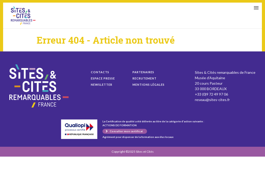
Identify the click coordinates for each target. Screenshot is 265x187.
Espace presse (103, 78)
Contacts (100, 72)
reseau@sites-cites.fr (212, 99)
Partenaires (143, 72)
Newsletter (101, 84)
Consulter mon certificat (126, 131)
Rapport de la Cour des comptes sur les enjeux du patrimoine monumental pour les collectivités (23, 15)
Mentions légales (148, 84)
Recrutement (144, 78)
